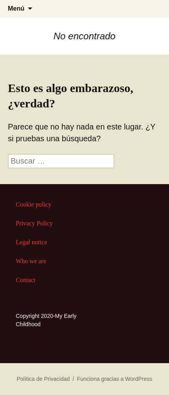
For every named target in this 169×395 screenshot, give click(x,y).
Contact (25, 280)
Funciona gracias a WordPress (114, 379)
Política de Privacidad (43, 379)
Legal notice (31, 242)
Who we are (31, 261)
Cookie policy (33, 204)
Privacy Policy (34, 223)
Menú (16, 8)
